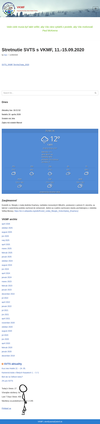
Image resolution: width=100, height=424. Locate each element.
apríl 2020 (6, 343)
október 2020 (7, 327)
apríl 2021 (6, 319)
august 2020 (7, 331)
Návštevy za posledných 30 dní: (15, 401)
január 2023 (7, 290)
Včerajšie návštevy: (10, 393)
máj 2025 (5, 240)
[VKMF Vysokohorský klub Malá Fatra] (20, 9)
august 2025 (7, 232)
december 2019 (8, 356)
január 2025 (7, 257)
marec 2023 (7, 282)
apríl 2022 (6, 302)
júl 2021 (5, 310)
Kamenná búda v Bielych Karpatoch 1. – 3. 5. (20, 373)
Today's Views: (8, 388)
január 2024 (7, 277)
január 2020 (7, 352)
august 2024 (7, 265)
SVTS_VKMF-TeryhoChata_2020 (15, 65)
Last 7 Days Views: (10, 397)
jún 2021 (5, 315)
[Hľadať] (47, 93)
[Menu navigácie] (95, 9)
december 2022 (8, 294)
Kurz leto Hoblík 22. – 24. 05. (14, 368)
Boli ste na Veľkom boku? (12, 377)
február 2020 (7, 348)
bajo (5, 55)
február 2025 (7, 253)
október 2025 (7, 228)
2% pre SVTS (7, 381)
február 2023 (7, 286)
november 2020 (8, 323)
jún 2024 (5, 269)
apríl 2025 (6, 244)
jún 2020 (5, 339)
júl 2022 (5, 298)
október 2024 (7, 261)
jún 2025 (5, 236)
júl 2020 (5, 335)
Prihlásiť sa (6, 408)
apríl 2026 (6, 224)
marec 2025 (7, 249)
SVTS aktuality (13, 363)
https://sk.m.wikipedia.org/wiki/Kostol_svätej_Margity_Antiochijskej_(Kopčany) (46, 211)
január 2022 (7, 306)
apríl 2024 (6, 273)
